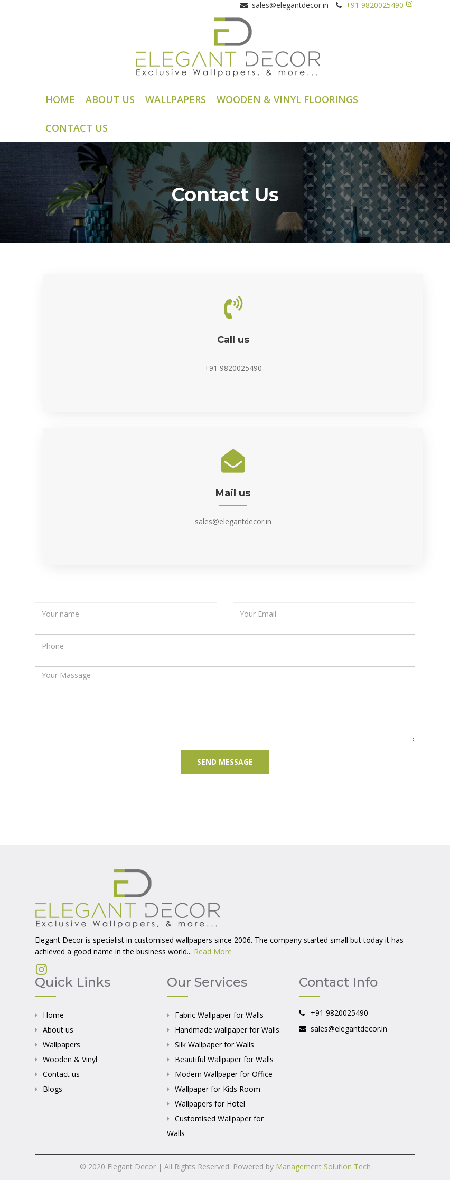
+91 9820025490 (373, 5)
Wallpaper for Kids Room (217, 1089)
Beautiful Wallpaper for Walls (224, 1059)
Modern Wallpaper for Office (224, 1074)
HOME (60, 99)
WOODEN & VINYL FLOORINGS (287, 99)
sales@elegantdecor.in (233, 521)
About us (58, 1030)
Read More (213, 951)
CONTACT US (76, 128)
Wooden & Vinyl (70, 1059)
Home (53, 1015)
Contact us (61, 1074)
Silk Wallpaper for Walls (214, 1044)
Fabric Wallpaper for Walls (219, 1015)
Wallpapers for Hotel (210, 1104)
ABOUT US (110, 99)
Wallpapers (61, 1044)
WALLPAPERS (175, 99)
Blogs (52, 1089)
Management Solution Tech (323, 1167)
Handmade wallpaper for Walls (227, 1030)
